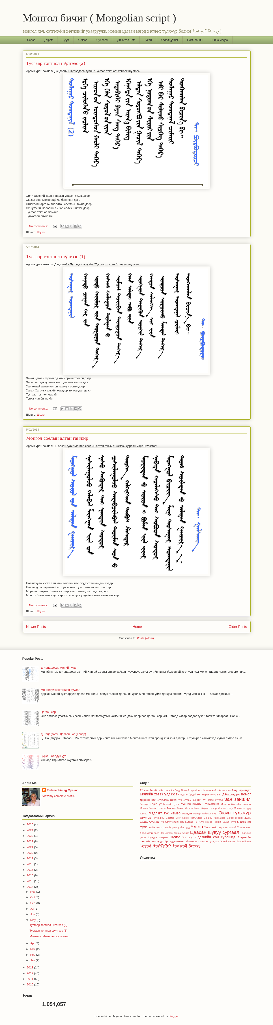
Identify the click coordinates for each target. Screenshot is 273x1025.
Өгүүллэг (146, 817)
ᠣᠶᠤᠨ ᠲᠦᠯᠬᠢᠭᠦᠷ (155, 846)
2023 (30, 835)
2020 (30, 852)
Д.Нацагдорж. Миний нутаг (59, 667)
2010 (30, 984)
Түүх (65, 40)
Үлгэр (196, 826)
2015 (30, 881)
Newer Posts (36, 627)
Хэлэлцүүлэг (169, 40)
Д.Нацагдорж (231, 794)
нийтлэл (206, 813)
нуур (214, 813)
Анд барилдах (241, 790)
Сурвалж (102, 40)
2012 (30, 973)
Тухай (148, 40)
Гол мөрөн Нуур (206, 794)
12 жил (144, 790)
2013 (30, 967)
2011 (30, 979)
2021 (30, 847)
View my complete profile (58, 796)
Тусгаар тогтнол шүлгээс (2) (55, 63)
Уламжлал (244, 821)
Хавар (207, 827)
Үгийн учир (171, 827)
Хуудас (185, 833)
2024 (30, 830)
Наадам (187, 813)
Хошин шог (244, 827)
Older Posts (238, 627)
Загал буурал (215, 800)
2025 (30, 824)
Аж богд (175, 790)
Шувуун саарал (158, 837)
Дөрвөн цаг (148, 799)
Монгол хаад (225, 808)
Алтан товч (224, 790)
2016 (30, 875)
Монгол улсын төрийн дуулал (60, 689)
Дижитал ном (126, 40)
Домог (246, 794)
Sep (33, 903)
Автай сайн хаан (160, 790)
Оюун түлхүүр (235, 812)
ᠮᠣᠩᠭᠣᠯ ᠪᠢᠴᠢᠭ (186, 846)
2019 (30, 858)
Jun (33, 914)
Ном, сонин (194, 40)
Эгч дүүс (187, 837)
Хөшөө (177, 833)
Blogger (173, 1016)
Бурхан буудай (188, 794)
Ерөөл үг (199, 799)
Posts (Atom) (145, 638)
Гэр (219, 794)
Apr (33, 943)
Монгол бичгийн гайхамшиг (200, 804)
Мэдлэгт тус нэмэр (165, 813)
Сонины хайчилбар (214, 818)
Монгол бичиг (175, 808)
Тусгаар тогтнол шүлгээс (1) (55, 256)
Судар (144, 821)
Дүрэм (48, 40)
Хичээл (82, 40)
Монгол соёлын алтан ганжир (57, 438)
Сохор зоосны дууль (239, 818)
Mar (33, 949)
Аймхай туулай (189, 790)
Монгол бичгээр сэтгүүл (153, 808)
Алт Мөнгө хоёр (207, 790)
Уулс (144, 827)
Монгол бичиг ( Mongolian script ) (99, 18)
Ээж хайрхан (243, 841)
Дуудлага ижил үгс (169, 799)
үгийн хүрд (184, 827)
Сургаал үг (156, 821)
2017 (30, 869)
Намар (197, 813)
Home (137, 627)
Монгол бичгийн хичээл (236, 804)
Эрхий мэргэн (227, 841)
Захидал (144, 804)
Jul (32, 908)
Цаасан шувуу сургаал (214, 832)
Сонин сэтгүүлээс (192, 818)
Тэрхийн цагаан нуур (224, 822)
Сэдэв (31, 40)
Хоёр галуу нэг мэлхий (224, 827)
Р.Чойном (159, 818)
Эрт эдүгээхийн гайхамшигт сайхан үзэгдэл (191, 841)
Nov (33, 891)
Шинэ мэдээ (219, 40)
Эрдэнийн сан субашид (215, 837)
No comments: (39, 226)
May (33, 920)
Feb (33, 954)
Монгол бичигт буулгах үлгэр (201, 808)
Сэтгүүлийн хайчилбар (179, 821)
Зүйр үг (156, 804)
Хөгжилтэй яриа (150, 832)
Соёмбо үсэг (173, 818)
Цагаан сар (48, 712)
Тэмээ (208, 821)
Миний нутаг (171, 804)
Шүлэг (41, 232)
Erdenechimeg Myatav (62, 790)
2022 (30, 841)
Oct (33, 897)
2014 (30, 886)
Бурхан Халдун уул (54, 756)
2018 (30, 864)
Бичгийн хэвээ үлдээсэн (159, 794)
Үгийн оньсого (156, 827)
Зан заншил (237, 799)
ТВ (195, 822)
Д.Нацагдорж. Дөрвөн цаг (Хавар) (63, 734)
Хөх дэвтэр (167, 833)
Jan (33, 960)
